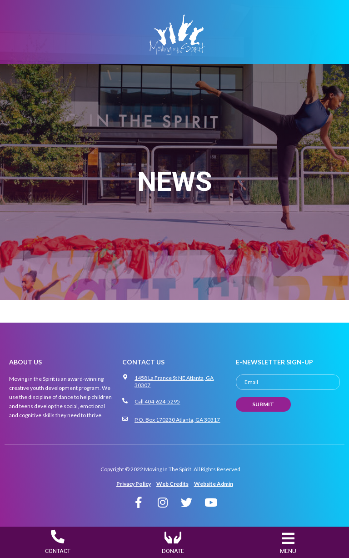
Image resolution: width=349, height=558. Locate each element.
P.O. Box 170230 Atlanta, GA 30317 (177, 419)
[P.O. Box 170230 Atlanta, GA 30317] (125, 419)
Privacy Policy (133, 483)
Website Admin (213, 483)
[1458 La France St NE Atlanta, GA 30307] (125, 377)
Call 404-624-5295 (157, 401)
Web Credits (172, 483)
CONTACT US (143, 362)
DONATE (173, 551)
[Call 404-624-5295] (125, 401)
